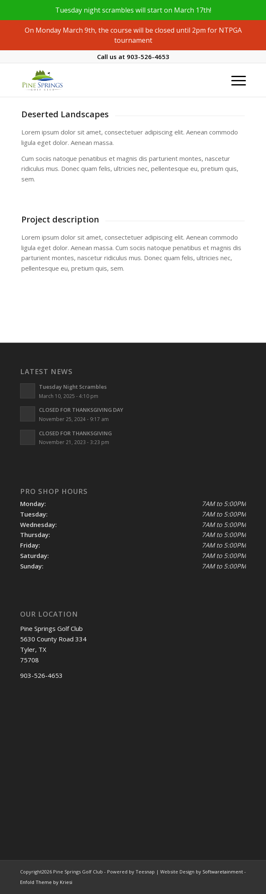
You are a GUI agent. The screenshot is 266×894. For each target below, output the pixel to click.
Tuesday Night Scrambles (73, 386)
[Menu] (234, 80)
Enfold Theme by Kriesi (46, 882)
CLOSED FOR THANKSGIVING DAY (81, 409)
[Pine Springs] (110, 80)
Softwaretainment (222, 871)
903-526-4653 (148, 56)
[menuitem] (234, 80)
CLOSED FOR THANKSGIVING (75, 433)
